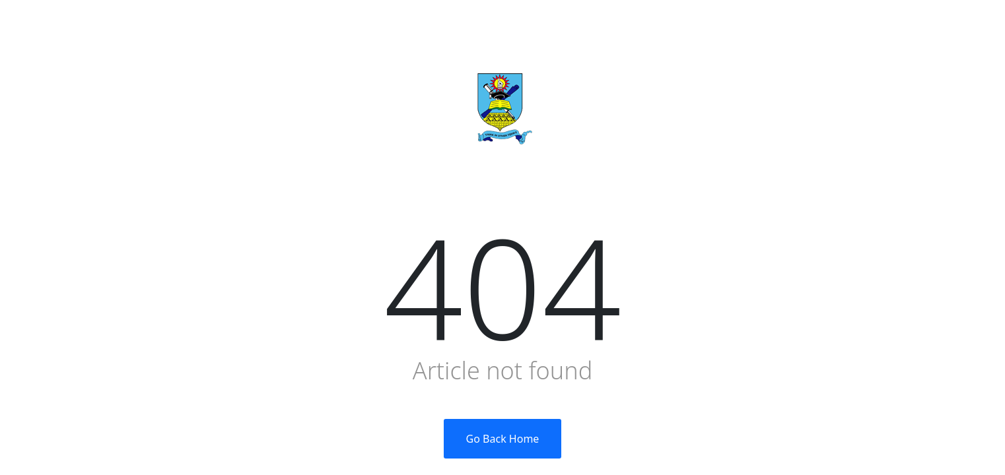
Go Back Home (502, 438)
